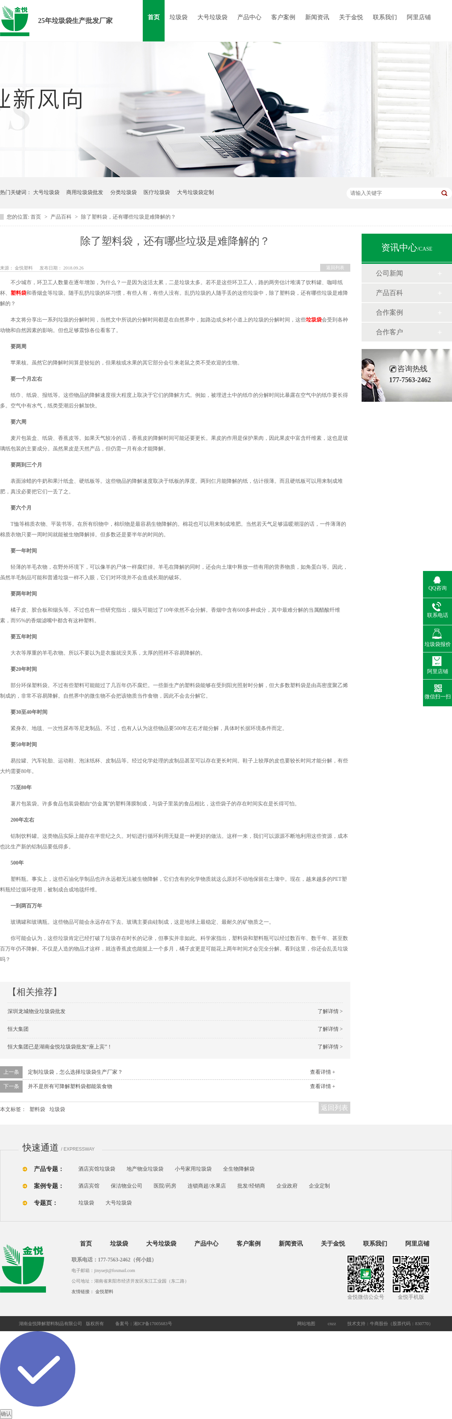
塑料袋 (37, 1109)
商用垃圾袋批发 (84, 192)
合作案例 (389, 312)
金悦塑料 (104, 1291)
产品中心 (249, 17)
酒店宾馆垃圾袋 (96, 1169)
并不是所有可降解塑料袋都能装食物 (70, 1086)
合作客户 (389, 332)
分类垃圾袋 (123, 192)
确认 (6, 1414)
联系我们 (385, 17)
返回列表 (335, 267)
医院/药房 (165, 1186)
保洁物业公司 (126, 1186)
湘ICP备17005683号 (152, 1323)
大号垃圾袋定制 (195, 192)
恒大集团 (18, 1029)
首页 (154, 17)
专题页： (46, 1203)
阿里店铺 (419, 17)
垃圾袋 (179, 17)
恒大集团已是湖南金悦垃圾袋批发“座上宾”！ (60, 1047)
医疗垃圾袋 (157, 192)
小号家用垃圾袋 (193, 1169)
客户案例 (283, 17)
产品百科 (61, 217)
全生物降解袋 (239, 1169)
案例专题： (49, 1186)
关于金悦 (351, 17)
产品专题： (49, 1169)
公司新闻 (389, 273)
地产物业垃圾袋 (145, 1169)
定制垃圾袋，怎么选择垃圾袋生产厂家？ (75, 1072)
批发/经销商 (251, 1186)
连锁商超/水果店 (207, 1186)
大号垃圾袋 (212, 17)
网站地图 (306, 1323)
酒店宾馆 (88, 1186)
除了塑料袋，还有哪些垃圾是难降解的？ (128, 217)
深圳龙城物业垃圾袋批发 (37, 1011)
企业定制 (319, 1186)
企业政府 (287, 1186)
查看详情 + (322, 1072)
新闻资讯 (317, 17)
